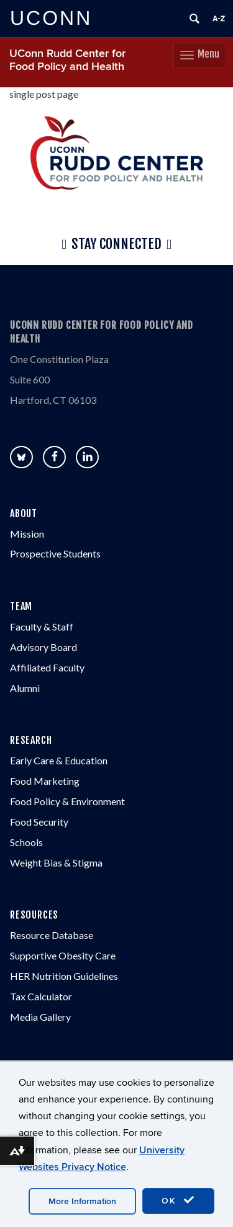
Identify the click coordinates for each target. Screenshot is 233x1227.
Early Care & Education (58, 760)
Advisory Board (43, 647)
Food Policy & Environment (67, 801)
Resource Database (51, 935)
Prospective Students (55, 553)
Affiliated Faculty (47, 667)
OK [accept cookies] (178, 1200)
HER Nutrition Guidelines (64, 976)
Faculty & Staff (41, 626)
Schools (26, 842)
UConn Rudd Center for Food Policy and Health (67, 60)
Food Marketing (45, 781)
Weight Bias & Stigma (56, 862)
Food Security (39, 821)
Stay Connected (116, 244)
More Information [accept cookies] (82, 1201)
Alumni (25, 688)
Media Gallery (40, 1017)
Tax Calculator (41, 996)
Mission (27, 533)
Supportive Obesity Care (63, 955)
